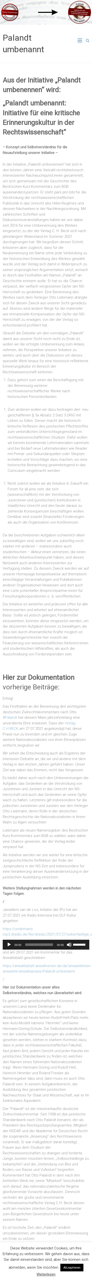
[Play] (9, 944)
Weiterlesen (46, 1274)
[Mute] (69, 944)
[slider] (39, 944)
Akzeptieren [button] (71, 1267)
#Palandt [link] (10, 717)
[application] (46, 945)
